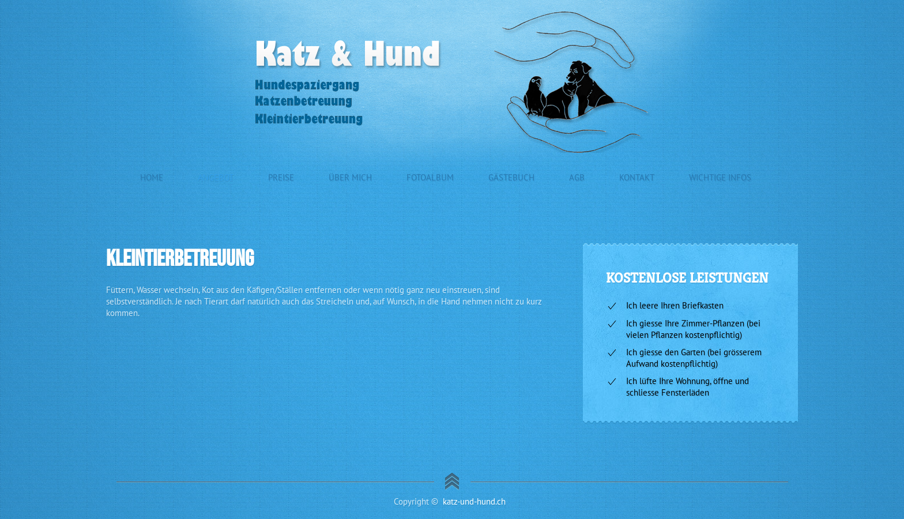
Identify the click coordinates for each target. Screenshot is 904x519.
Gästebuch (511, 177)
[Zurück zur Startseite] (452, 82)
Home (151, 177)
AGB (577, 177)
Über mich (350, 177)
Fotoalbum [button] (430, 177)
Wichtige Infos (720, 177)
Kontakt (636, 177)
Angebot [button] (215, 177)
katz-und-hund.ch (474, 501)
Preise (281, 177)
